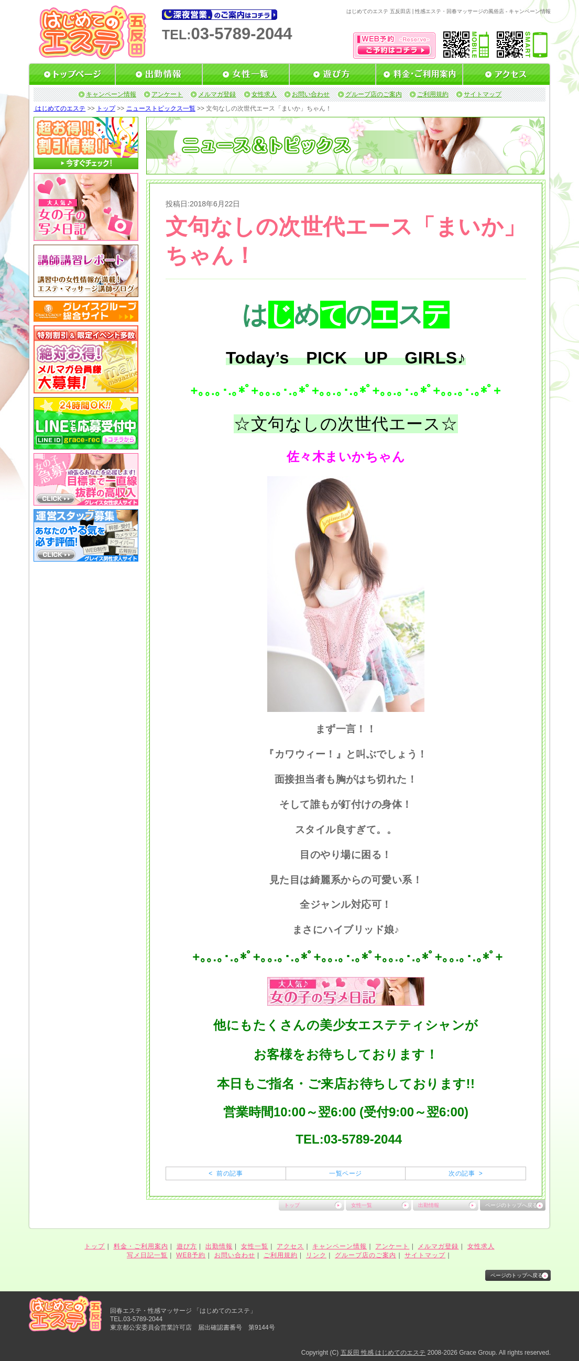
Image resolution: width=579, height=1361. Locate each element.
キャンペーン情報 (111, 94)
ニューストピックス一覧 (160, 108)
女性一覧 (361, 1205)
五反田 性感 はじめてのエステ (383, 1352)
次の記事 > (466, 1173)
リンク (316, 1255)
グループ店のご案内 (373, 94)
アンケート (167, 94)
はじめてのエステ (59, 108)
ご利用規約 (433, 94)
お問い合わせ (311, 94)
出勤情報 (428, 1205)
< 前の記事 (226, 1173)
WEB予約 (190, 1255)
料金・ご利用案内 (141, 1246)
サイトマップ (482, 94)
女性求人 (264, 94)
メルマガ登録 (217, 94)
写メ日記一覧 (147, 1255)
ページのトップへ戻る (511, 1205)
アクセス (290, 1246)
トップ (105, 108)
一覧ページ (345, 1173)
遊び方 (187, 1246)
